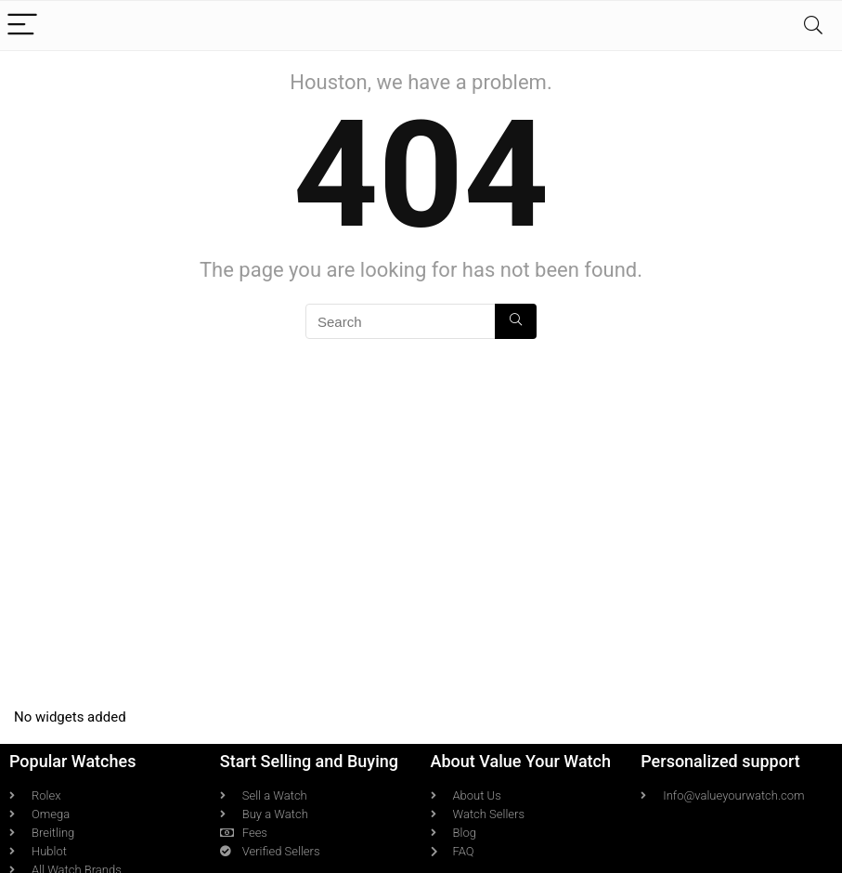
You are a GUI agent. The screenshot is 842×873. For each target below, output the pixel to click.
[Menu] (22, 25)
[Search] (813, 25)
